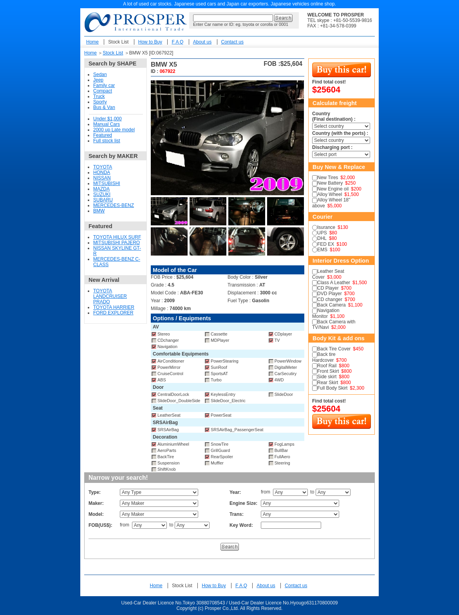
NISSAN (102, 178)
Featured (102, 135)
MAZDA (101, 189)
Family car (104, 85)
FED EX (325, 244)
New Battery (330, 183)
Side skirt (326, 376)
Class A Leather (333, 282)
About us (202, 42)
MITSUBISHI (106, 183)
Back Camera (331, 305)
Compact (102, 91)
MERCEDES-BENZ (113, 205)
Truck (99, 96)
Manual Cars (106, 124)
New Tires (327, 177)
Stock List (118, 42)
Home (92, 42)
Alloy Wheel (329, 194)
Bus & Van (104, 107)
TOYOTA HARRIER (113, 307)
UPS (322, 233)
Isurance (326, 227)
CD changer (329, 299)
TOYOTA (102, 167)
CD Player (328, 288)
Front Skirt (328, 371)
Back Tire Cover (334, 349)
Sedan (100, 74)
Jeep (98, 80)
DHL (322, 238)
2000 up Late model (114, 129)
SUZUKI (101, 194)
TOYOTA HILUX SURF (117, 237)
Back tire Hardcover (324, 357)
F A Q (177, 42)
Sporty (100, 102)
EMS (322, 249)
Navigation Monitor (326, 313)
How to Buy (150, 42)
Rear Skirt (327, 382)
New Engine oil (333, 189)
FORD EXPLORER (113, 313)
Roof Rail (326, 365)
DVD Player (329, 293)
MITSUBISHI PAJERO (116, 242)
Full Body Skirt (332, 388)
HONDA (101, 172)
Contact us (232, 42)
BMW (99, 211)
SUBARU (103, 200)
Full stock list (106, 140)
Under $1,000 (107, 119)
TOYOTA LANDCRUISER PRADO (110, 296)
